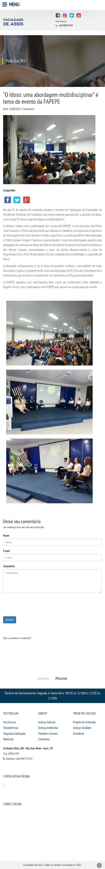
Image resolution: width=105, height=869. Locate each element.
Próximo (61, 678)
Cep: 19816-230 (11, 753)
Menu (11, 4)
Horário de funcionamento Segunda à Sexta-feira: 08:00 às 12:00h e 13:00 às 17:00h (52, 696)
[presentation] (34, 604)
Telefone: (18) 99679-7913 (17, 759)
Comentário (9, 566)
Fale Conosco (61, 21)
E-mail (6, 551)
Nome (6, 535)
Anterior (43, 678)
